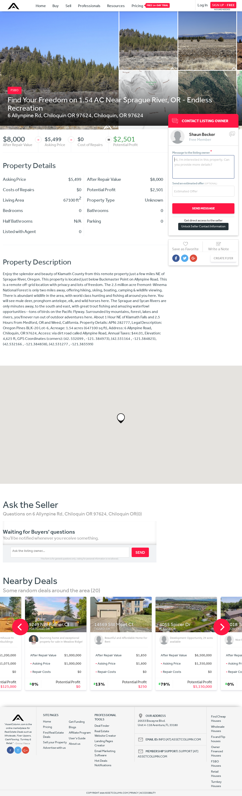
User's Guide (77, 738)
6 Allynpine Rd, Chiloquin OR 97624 (49, 115)
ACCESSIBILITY (148, 793)
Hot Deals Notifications (103, 763)
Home (41, 5)
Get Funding (77, 722)
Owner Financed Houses (217, 751)
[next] (221, 627)
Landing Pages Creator (104, 743)
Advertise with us (54, 748)
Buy (55, 5)
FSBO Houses (216, 763)
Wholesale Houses (218, 729)
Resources (116, 5)
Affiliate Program (80, 733)
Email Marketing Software (105, 753)
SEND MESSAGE (203, 208)
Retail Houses (216, 774)
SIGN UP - (223, 5)
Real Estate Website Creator (105, 733)
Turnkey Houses (216, 784)
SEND (140, 552)
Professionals (89, 5)
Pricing (137, 5)
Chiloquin (105, 115)
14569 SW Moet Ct (114, 624)
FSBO (14, 90)
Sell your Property (55, 742)
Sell (68, 5)
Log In (203, 5)
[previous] (20, 627)
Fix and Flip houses (218, 739)
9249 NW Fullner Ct (49, 624)
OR (123, 115)
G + (25, 750)
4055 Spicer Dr (175, 624)
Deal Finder (102, 726)
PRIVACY (134, 793)
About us (74, 744)
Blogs (72, 727)
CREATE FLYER (223, 258)
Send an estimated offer (194, 183)
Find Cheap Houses (218, 718)
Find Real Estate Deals (53, 735)
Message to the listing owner (192, 153)
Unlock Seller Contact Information (203, 226)
